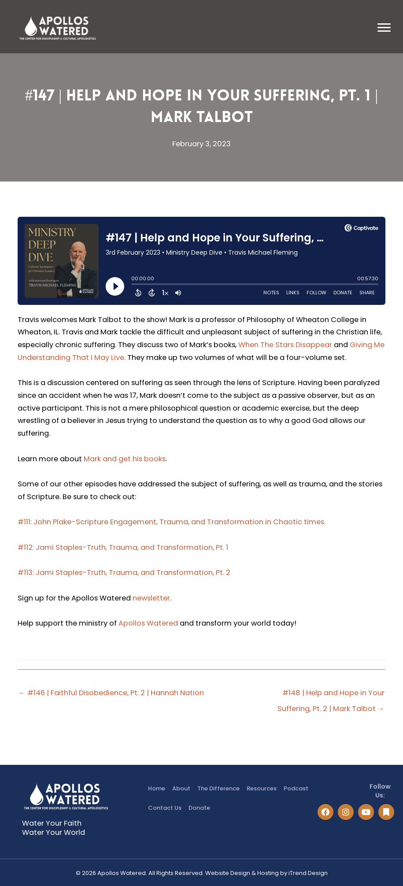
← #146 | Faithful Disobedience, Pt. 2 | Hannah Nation (111, 693)
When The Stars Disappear (285, 345)
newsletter (151, 598)
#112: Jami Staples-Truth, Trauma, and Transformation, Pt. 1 (123, 547)
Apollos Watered (148, 623)
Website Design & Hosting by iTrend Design (266, 873)
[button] (325, 812)
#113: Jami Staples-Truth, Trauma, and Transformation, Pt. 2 (124, 572)
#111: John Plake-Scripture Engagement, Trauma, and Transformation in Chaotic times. (171, 522)
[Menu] (384, 27)
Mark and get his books (125, 459)
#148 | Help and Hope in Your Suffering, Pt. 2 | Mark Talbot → (331, 695)
